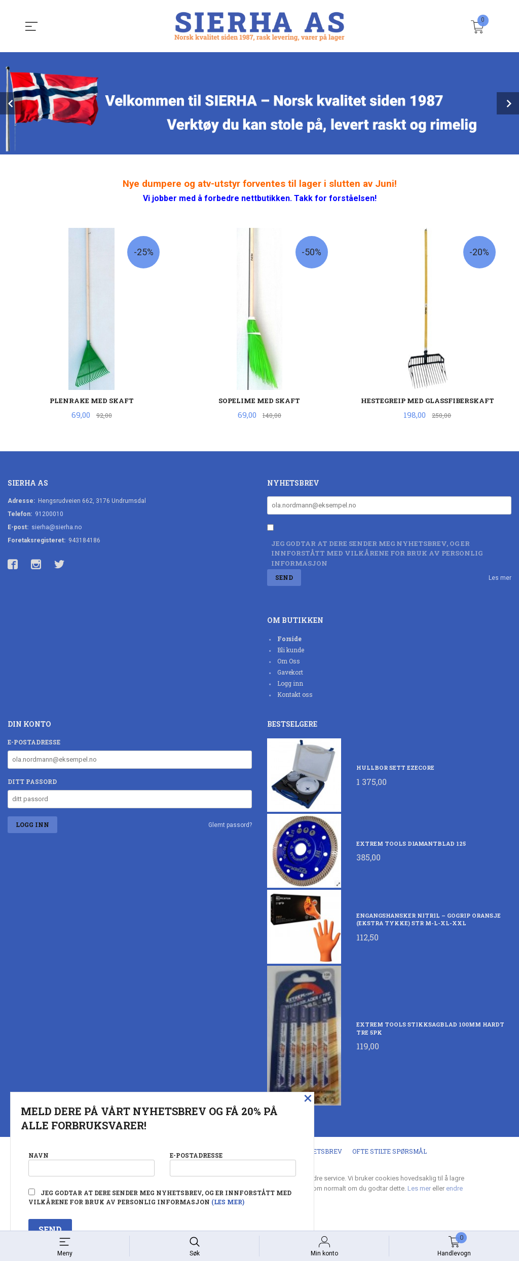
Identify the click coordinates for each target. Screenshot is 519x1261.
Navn (91, 1162)
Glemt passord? (230, 826)
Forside (289, 640)
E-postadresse (34, 743)
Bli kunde (290, 651)
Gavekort (290, 673)
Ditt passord (32, 782)
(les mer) (227, 1202)
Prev (11, 103)
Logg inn (290, 684)
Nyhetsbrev (320, 1153)
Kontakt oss (295, 695)
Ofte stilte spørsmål (389, 1153)
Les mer (500, 578)
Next (508, 103)
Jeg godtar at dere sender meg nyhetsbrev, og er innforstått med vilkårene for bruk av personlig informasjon (377, 554)
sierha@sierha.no (56, 527)
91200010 (49, 514)
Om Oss (288, 662)
